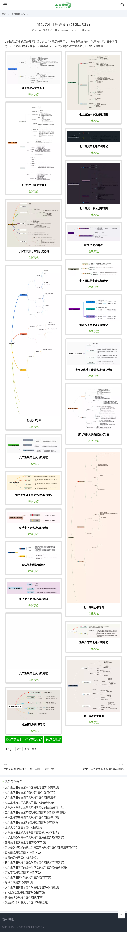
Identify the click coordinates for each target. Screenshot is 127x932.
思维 (34, 749)
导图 (19, 749)
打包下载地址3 (53, 739)
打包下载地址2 (33, 739)
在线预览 (33, 94)
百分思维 (18, 927)
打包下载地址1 (14, 739)
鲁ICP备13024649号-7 (34, 927)
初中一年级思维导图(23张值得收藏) (103, 769)
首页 (4, 14)
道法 (26, 749)
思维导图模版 (18, 14)
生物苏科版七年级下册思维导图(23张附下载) (29, 769)
